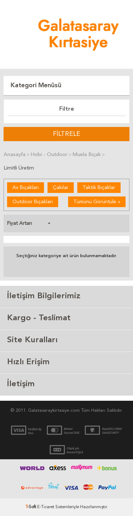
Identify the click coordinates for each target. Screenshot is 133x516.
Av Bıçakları (25, 187)
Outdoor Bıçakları (32, 201)
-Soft (31, 507)
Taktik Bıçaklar (99, 187)
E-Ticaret (45, 507)
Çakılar (60, 187)
